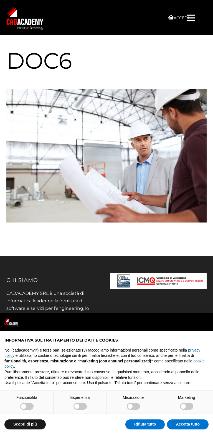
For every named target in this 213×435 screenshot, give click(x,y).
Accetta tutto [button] (188, 424)
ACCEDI (181, 17)
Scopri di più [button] (25, 424)
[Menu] (192, 17)
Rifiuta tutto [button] (145, 424)
